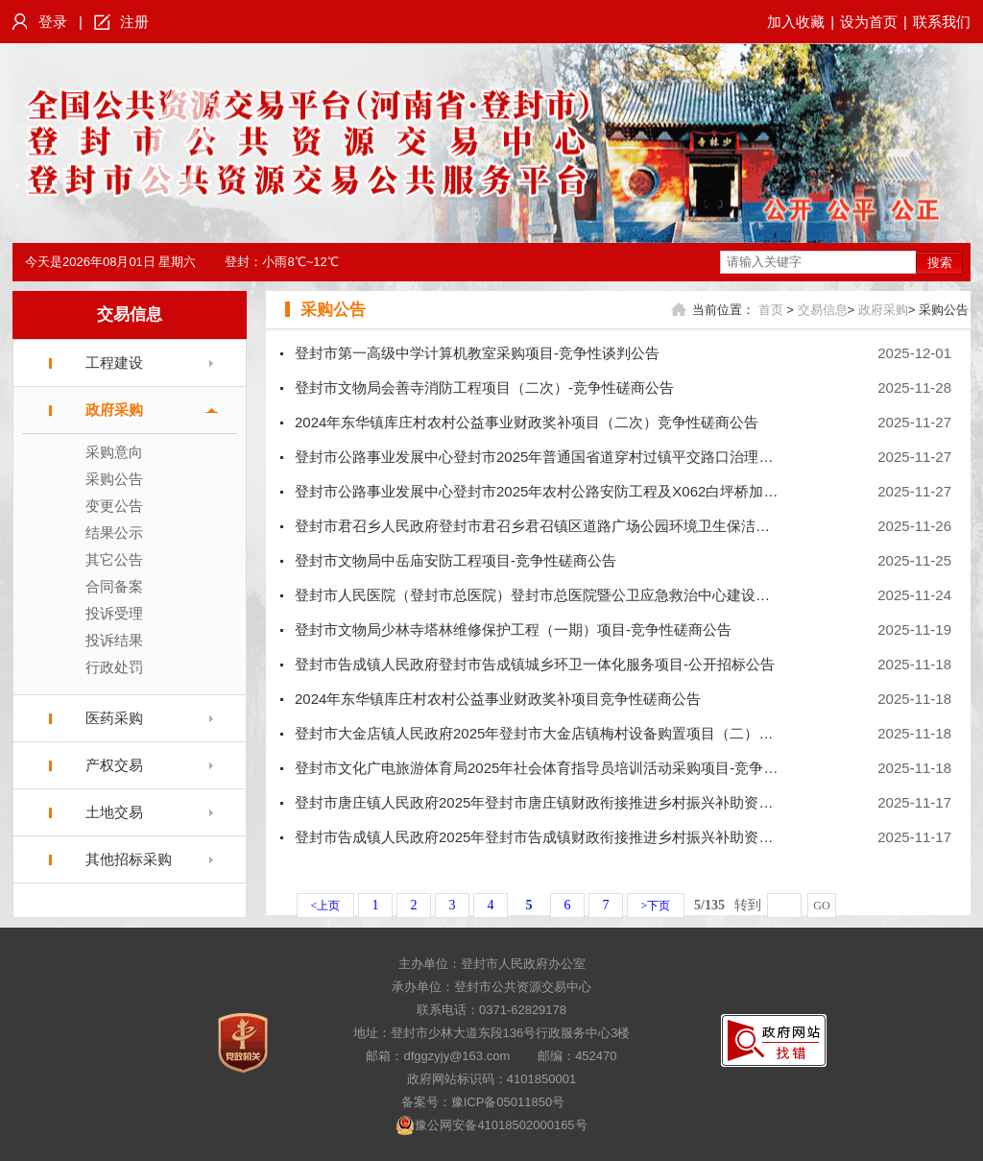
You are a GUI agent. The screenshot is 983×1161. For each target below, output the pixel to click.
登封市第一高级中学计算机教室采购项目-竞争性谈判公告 (477, 353)
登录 (52, 21)
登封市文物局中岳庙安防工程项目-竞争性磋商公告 (455, 560)
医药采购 (114, 718)
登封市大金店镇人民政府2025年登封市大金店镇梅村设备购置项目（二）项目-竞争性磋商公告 (594, 733)
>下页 (656, 905)
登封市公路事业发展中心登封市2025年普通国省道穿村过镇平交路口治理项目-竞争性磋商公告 (594, 456)
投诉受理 (114, 613)
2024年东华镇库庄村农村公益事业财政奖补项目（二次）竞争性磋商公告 (526, 422)
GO (821, 905)
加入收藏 (796, 21)
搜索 (939, 262)
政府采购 (114, 409)
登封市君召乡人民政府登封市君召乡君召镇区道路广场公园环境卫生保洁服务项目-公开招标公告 (599, 526)
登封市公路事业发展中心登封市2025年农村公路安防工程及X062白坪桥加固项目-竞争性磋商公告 (603, 491)
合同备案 (114, 586)
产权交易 (114, 765)
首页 (770, 309)
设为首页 (869, 21)
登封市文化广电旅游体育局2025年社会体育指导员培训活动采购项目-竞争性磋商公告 (565, 768)
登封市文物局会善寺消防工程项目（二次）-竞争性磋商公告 (484, 387)
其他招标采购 (128, 859)
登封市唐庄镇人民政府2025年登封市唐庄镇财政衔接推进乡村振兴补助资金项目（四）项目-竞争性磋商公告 (637, 802)
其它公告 (114, 559)
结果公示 (114, 532)
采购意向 (114, 452)
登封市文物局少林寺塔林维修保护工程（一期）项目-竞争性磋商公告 (513, 629)
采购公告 (114, 479)
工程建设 (114, 362)
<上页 (326, 905)
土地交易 (114, 812)
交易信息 (129, 314)
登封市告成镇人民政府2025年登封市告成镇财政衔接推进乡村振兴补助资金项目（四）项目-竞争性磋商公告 (637, 837)
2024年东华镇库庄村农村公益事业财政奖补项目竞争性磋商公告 (498, 698)
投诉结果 (114, 640)
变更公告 (114, 505)
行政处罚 (114, 667)
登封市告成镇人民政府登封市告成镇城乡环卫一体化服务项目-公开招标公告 (535, 664)
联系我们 (942, 21)
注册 (134, 21)
